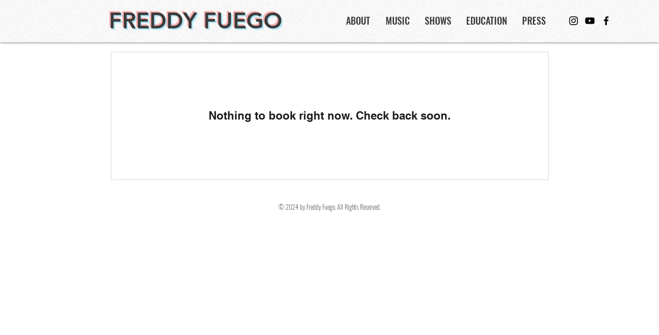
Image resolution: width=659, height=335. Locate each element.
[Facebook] (606, 21)
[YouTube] (590, 21)
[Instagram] (573, 21)
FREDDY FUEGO (195, 20)
